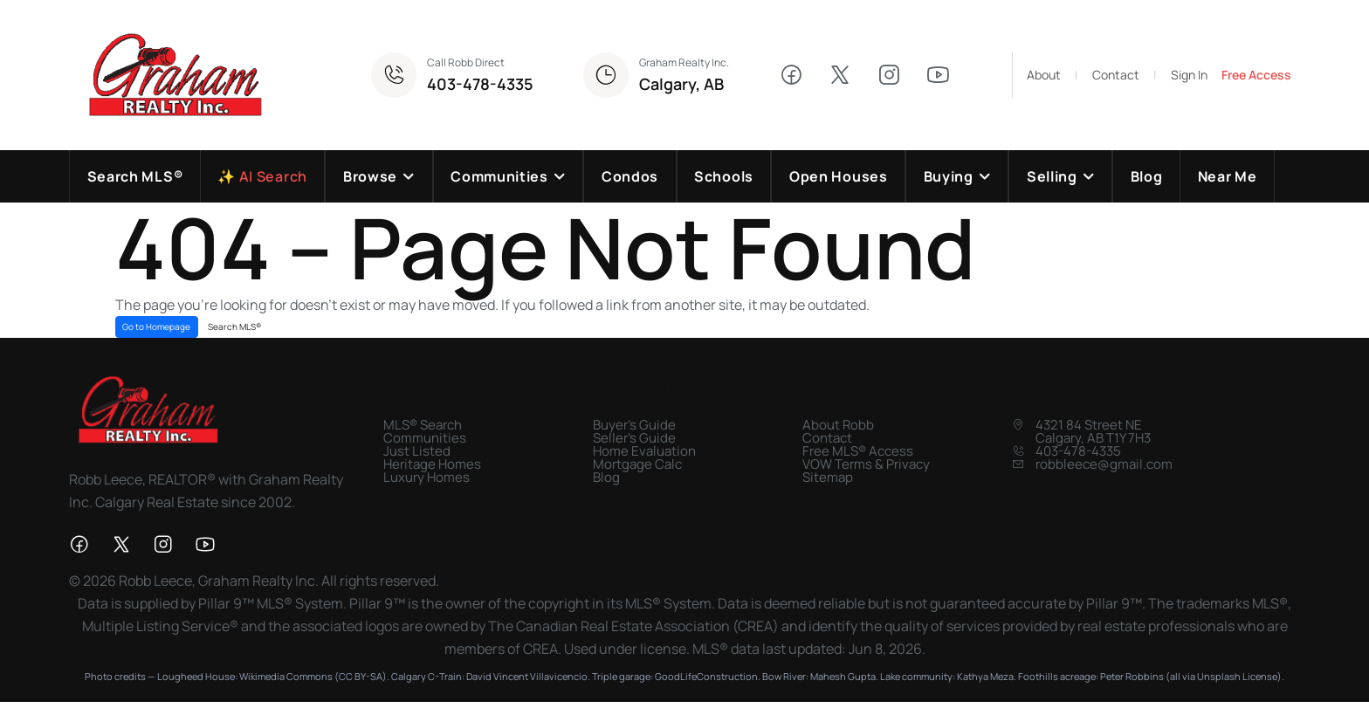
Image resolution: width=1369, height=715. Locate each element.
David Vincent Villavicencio (527, 676)
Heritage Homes (432, 464)
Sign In (1189, 75)
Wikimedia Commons (286, 676)
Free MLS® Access (857, 450)
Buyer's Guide (634, 424)
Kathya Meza (985, 676)
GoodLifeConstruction (706, 676)
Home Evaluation (644, 450)
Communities (424, 437)
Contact (1115, 75)
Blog (606, 477)
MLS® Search (422, 424)
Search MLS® (234, 326)
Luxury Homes (426, 477)
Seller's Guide (634, 437)
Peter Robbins (1132, 676)
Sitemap (827, 477)
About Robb (838, 424)
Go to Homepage (156, 326)
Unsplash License (1237, 676)
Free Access (1256, 75)
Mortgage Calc (637, 464)
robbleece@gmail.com (1104, 464)
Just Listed (417, 450)
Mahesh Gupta (843, 676)
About (1044, 75)
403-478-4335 (480, 83)
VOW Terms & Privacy (866, 464)
